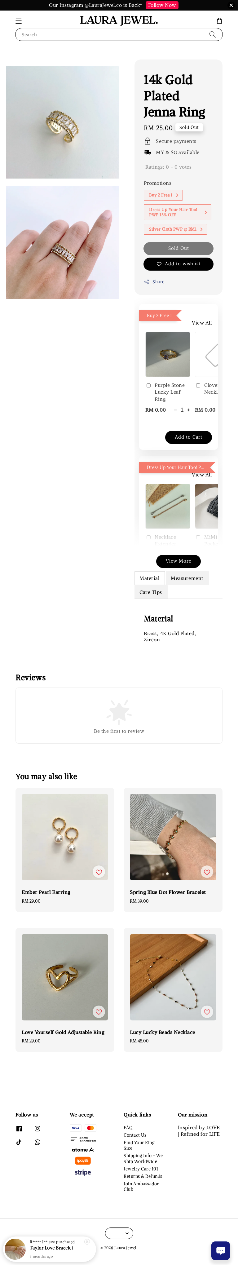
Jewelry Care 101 (141, 1169)
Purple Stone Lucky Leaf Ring (165, 392)
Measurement (187, 578)
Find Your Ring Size (139, 1145)
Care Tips (150, 592)
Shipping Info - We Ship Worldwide (143, 1158)
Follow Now (162, 5)
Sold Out (178, 248)
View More (178, 561)
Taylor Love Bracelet (51, 1249)
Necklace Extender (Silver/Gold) (165, 544)
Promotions (157, 183)
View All (202, 323)
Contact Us (135, 1135)
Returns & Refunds (143, 1176)
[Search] (213, 34)
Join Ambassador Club (141, 1186)
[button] (18, 21)
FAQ (128, 1127)
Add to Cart (188, 437)
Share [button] (154, 282)
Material (149, 578)
